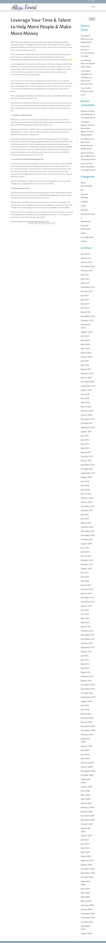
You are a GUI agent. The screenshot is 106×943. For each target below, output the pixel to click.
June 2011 (85, 660)
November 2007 (88, 820)
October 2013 (87, 564)
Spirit (83, 233)
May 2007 (85, 848)
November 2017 (88, 419)
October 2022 (87, 270)
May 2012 (85, 618)
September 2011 (88, 647)
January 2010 (86, 722)
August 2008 (86, 787)
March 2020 (86, 353)
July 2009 (85, 750)
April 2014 (85, 552)
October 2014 (87, 539)
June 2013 (85, 577)
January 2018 (86, 415)
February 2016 (87, 498)
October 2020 (87, 320)
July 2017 (85, 436)
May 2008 (85, 795)
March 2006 (86, 901)
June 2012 (85, 614)
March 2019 (86, 369)
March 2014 (86, 556)
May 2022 (85, 279)
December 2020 (88, 316)
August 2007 (86, 835)
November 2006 (88, 873)
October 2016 (87, 469)
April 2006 (85, 897)
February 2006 (87, 905)
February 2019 (87, 373)
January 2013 (86, 593)
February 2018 (87, 411)
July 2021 (85, 295)
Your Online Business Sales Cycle (87, 91)
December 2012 (87, 597)
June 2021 (85, 300)
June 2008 (85, 791)
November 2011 (87, 639)
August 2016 (86, 477)
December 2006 (88, 869)
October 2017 (87, 423)
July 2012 (85, 610)
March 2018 (86, 407)
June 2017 (85, 440)
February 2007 (87, 860)
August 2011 (86, 651)
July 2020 (85, 336)
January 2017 (86, 460)
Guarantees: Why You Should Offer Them (88, 63)
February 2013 (87, 589)
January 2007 (86, 864)
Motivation (86, 221)
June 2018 (85, 394)
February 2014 (87, 560)
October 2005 (87, 922)
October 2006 (87, 877)
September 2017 (88, 427)
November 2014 (88, 535)
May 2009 (85, 758)
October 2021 (87, 291)
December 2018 (88, 382)
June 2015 (85, 519)
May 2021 (85, 304)
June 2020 (85, 340)
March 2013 (86, 585)
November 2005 (88, 918)
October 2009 (87, 734)
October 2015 (87, 510)
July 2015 (85, 514)
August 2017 (86, 431)
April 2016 (85, 490)
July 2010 (85, 705)
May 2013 (85, 581)
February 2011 (87, 676)
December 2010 (88, 685)
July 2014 (85, 548)
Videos (84, 241)
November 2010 (88, 689)
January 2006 (87, 909)
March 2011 (86, 672)
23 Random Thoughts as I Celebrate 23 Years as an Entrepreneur (87, 77)
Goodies (84, 201)
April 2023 (85, 254)
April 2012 (85, 622)
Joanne (84, 153)
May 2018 (85, 398)
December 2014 (88, 531)
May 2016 (85, 485)
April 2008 (85, 799)
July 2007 (85, 840)
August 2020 (86, 332)
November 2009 (88, 730)
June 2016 (85, 481)
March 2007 (86, 856)
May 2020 (85, 344)
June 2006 (85, 888)
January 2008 (87, 811)
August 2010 (86, 701)
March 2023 (86, 258)
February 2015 (87, 527)
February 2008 (87, 807)
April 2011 (85, 668)
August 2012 (86, 606)
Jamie (83, 163)
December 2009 (88, 726)
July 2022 (85, 275)
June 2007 (85, 844)
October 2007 (87, 824)
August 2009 (86, 746)
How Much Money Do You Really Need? (87, 39)
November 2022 (88, 266)
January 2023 (86, 262)
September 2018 (88, 386)
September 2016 (88, 473)
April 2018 (85, 402)
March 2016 (86, 494)
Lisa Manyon (86, 139)
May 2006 (85, 893)
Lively (83, 206)
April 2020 (85, 348)
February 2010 (87, 718)
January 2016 (86, 502)
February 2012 (87, 631)
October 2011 (86, 643)
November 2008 (88, 771)
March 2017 (86, 452)
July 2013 (85, 572)
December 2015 (87, 506)
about (93, 7)
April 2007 (85, 852)
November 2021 (88, 287)
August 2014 (86, 543)
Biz (82, 190)
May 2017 (85, 444)
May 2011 (85, 664)
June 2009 (85, 754)
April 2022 (85, 283)
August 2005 (86, 933)
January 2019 (86, 377)
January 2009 (87, 767)
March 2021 (86, 312)
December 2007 (88, 816)
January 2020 (87, 357)
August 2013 (86, 568)
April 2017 (85, 448)
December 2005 (88, 913)
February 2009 (87, 762)
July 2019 (85, 361)
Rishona (84, 111)
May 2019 (85, 365)
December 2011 (87, 635)
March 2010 (86, 714)
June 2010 (85, 709)
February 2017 (87, 456)
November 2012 (88, 602)
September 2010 (88, 697)
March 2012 (86, 626)
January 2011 (86, 680)
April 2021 (85, 308)
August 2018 (86, 390)
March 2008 (86, 803)
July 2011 (84, 656)
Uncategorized (87, 237)
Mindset (84, 210)
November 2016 (88, 465)
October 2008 (87, 775)
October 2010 (87, 693)
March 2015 (86, 523)
